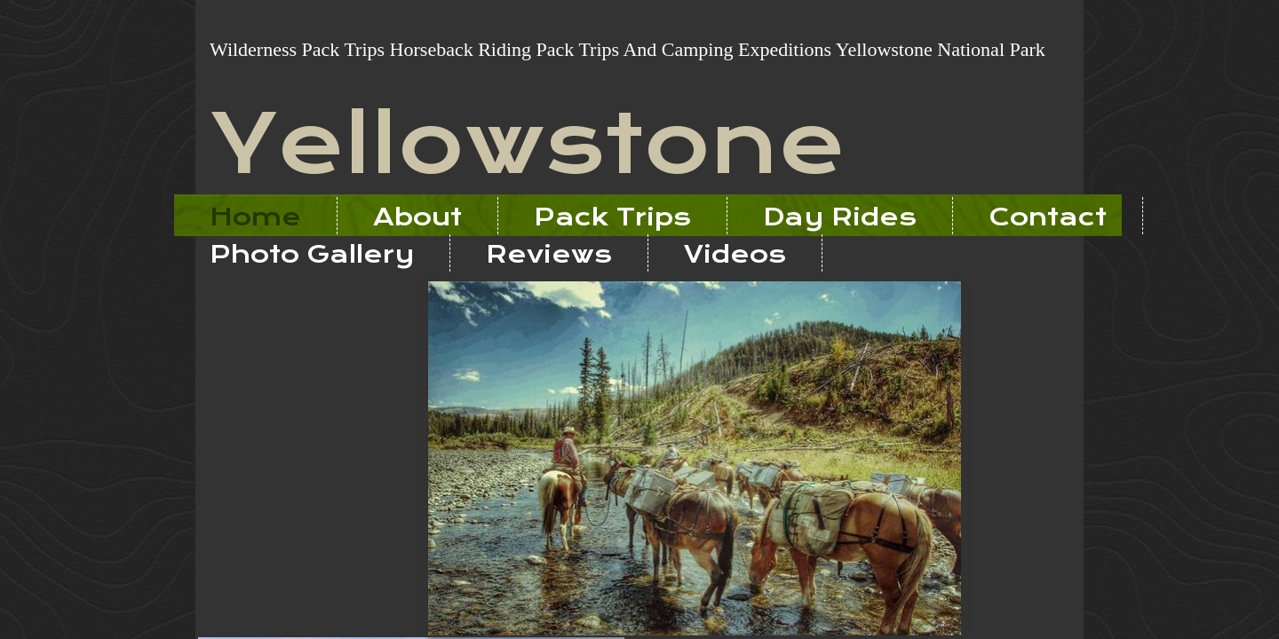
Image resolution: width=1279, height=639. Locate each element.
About (417, 217)
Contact (1048, 217)
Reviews (549, 254)
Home (255, 217)
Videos (735, 254)
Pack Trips (612, 217)
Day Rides (840, 217)
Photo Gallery (312, 254)
